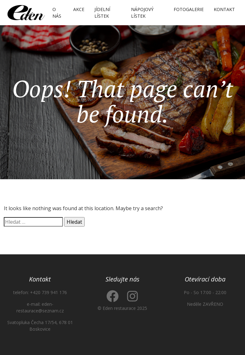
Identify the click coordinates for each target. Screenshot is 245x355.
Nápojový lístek (142, 12)
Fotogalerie (189, 9)
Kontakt (224, 9)
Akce (78, 9)
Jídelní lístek (102, 12)
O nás (56, 12)
